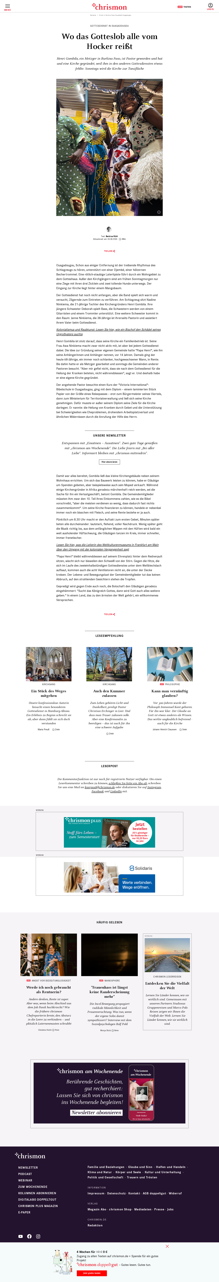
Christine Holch (45, 1030)
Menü (7, 10)
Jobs (170, 1209)
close (167, 1246)
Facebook (98, 791)
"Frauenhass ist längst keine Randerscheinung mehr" (110, 992)
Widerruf (175, 1193)
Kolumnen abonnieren (37, 1193)
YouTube (20, 1236)
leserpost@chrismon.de (100, 787)
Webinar (25, 1180)
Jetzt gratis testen (92, 1273)
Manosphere (112, 980)
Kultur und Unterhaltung (163, 1172)
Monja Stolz (105, 1030)
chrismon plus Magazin (38, 1206)
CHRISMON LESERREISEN (167, 976)
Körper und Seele (128, 1172)
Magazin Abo (97, 1209)
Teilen (108, 251)
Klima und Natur (100, 1172)
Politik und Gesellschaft (105, 1177)
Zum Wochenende (32, 1187)
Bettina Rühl (112, 236)
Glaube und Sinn (140, 1167)
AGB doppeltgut (154, 1193)
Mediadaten (142, 1209)
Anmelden (210, 7)
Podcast (25, 1174)
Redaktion (95, 1225)
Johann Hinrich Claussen (165, 729)
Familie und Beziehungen (106, 1167)
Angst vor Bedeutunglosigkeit (51, 980)
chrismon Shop (120, 1209)
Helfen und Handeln (171, 1167)
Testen (184, 7)
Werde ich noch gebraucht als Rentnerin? (48, 990)
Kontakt (134, 1193)
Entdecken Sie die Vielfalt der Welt (167, 986)
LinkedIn (116, 791)
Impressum (96, 1193)
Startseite (93, 15)
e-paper (24, 1212)
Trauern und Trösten (142, 1177)
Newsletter (28, 1168)
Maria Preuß (43, 729)
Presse (159, 1209)
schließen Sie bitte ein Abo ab (128, 783)
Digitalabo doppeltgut (37, 1200)
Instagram (154, 787)
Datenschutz (116, 1193)
